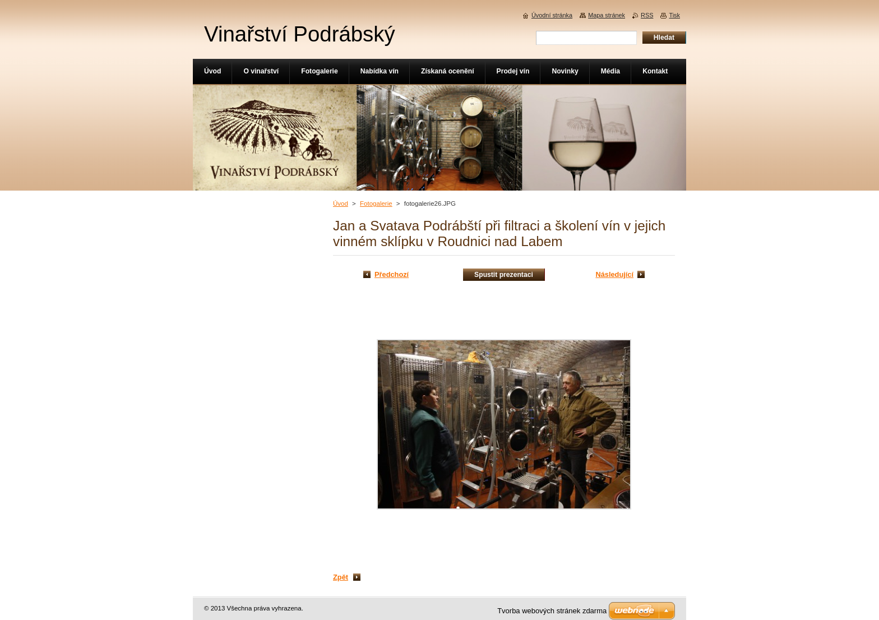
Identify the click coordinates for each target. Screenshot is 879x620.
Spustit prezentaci (503, 275)
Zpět (340, 577)
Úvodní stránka (551, 15)
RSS (647, 15)
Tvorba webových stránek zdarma (552, 611)
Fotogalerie (376, 203)
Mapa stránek (606, 15)
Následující (614, 274)
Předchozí (391, 274)
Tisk (674, 15)
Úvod (340, 203)
